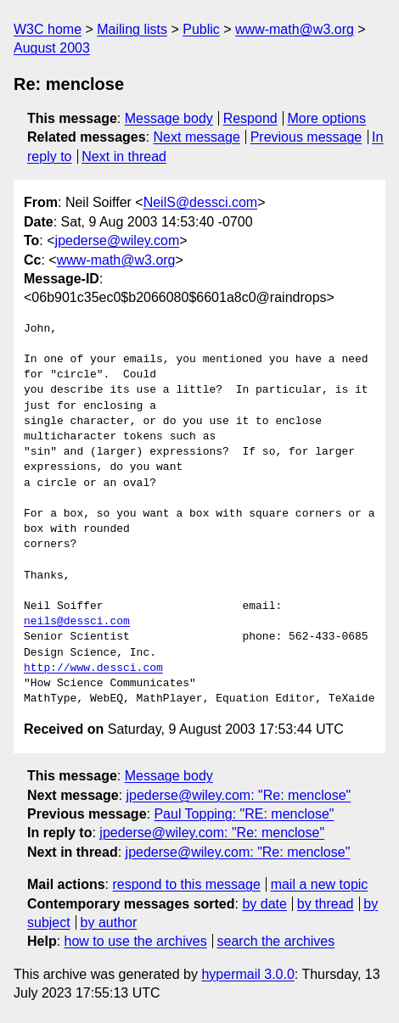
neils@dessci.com (77, 621)
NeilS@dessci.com (200, 202)
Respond (250, 118)
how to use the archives (136, 941)
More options (327, 118)
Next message (197, 137)
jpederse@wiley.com (117, 240)
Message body (169, 118)
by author (109, 922)
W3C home (47, 29)
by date (264, 904)
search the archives (276, 941)
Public (201, 29)
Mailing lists (132, 29)
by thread (325, 904)
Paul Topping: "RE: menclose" (244, 814)
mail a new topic (319, 884)
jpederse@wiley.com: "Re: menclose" (238, 795)
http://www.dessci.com (93, 668)
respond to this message (186, 884)
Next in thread (123, 156)
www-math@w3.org (294, 29)
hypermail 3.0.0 (247, 974)
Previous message (306, 137)
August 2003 (52, 48)
